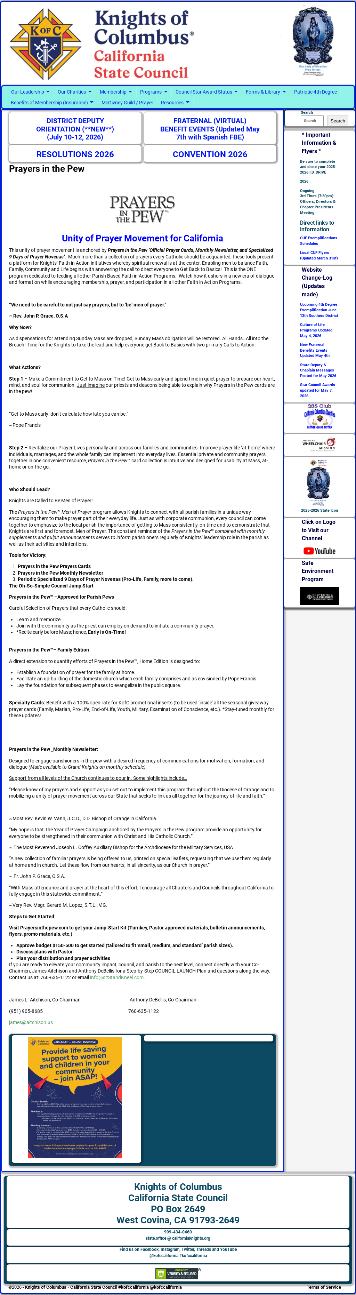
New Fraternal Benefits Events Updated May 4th (315, 350)
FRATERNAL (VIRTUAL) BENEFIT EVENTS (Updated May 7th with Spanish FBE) (210, 129)
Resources (172, 102)
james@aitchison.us (31, 1022)
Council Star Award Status (204, 92)
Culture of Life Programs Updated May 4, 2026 (316, 330)
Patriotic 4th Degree (315, 92)
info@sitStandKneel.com (117, 977)
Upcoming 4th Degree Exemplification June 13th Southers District (319, 310)
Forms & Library (263, 92)
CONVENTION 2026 (210, 154)
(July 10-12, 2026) (75, 137)
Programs (151, 92)
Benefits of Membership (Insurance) (49, 102)
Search (338, 120)
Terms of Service (324, 1287)
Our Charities (72, 92)
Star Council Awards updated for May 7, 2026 (317, 390)
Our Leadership (27, 92)
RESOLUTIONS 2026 (75, 154)
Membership (113, 92)
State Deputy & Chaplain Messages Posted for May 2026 (318, 370)
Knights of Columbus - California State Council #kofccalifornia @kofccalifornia (103, 1287)
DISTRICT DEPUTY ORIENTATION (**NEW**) (75, 125)
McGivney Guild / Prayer (127, 102)
